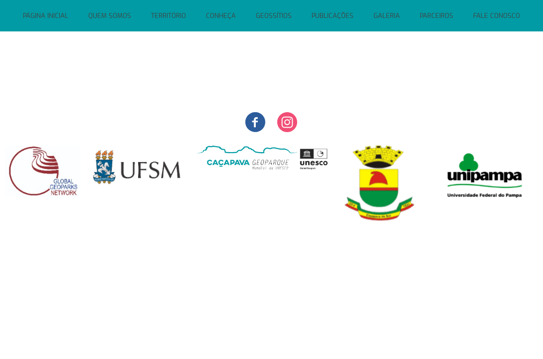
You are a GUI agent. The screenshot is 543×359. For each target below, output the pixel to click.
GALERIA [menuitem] (386, 15)
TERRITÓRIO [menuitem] (168, 15)
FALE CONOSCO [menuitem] (496, 15)
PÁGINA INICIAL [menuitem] (45, 15)
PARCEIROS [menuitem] (436, 15)
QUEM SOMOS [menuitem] (109, 15)
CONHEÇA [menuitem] (221, 15)
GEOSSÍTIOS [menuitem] (274, 15)
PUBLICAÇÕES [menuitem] (333, 15)
